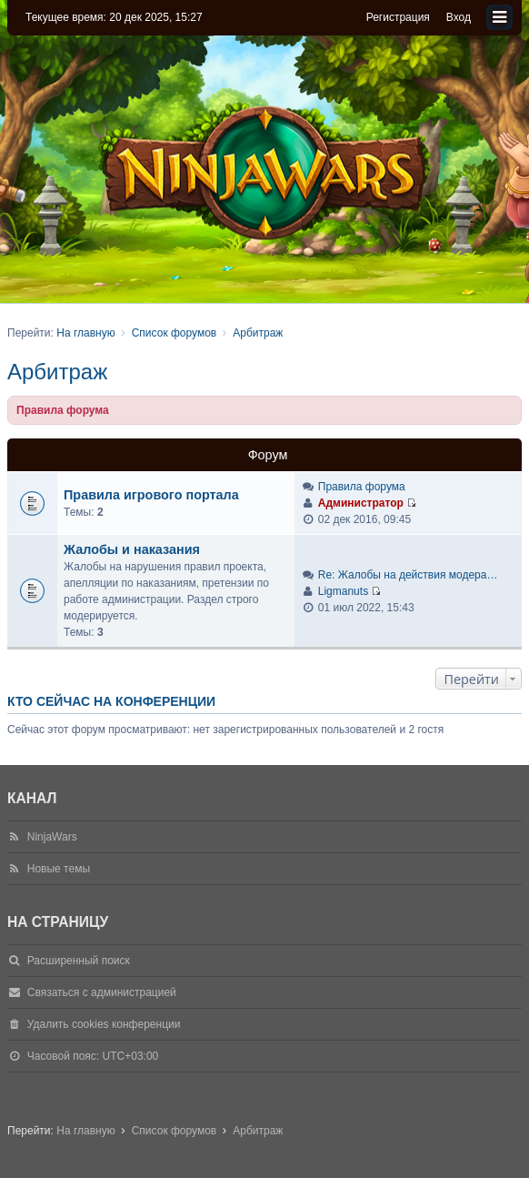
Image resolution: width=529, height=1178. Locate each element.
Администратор (361, 503)
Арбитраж (57, 371)
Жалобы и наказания (132, 549)
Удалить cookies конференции (104, 1024)
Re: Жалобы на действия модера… (408, 575)
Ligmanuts (343, 591)
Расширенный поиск (78, 960)
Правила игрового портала (151, 495)
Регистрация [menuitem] (398, 17)
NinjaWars (52, 837)
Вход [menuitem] (458, 17)
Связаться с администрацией (101, 992)
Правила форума (361, 486)
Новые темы (58, 868)
